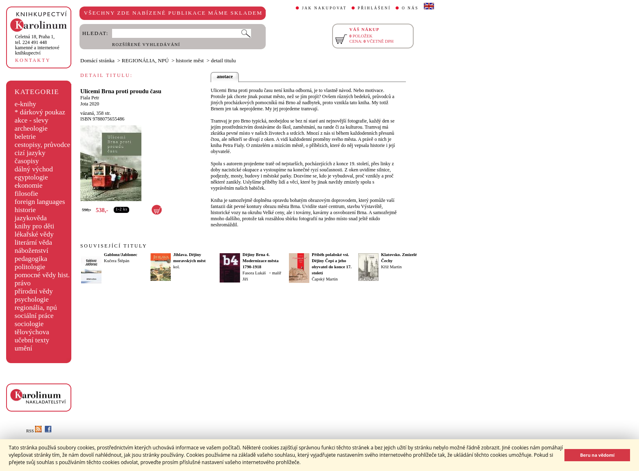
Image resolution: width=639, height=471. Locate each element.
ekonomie (28, 185)
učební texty (32, 340)
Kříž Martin (391, 267)
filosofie (26, 193)
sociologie (29, 324)
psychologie (32, 299)
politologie (30, 267)
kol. (176, 267)
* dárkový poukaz (40, 112)
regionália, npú (36, 307)
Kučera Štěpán (116, 261)
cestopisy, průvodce (43, 145)
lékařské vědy (34, 234)
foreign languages (40, 202)
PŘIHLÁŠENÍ (374, 8)
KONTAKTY (33, 60)
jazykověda (31, 218)
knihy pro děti (34, 226)
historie (25, 210)
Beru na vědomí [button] (597, 455)
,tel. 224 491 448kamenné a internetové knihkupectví (37, 45)
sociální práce (34, 316)
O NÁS (410, 8)
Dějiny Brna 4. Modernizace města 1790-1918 (260, 260)
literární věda (33, 242)
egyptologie (31, 177)
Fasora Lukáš (254, 273)
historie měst (190, 60)
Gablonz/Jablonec (120, 254)
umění (23, 348)
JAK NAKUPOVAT (324, 8)
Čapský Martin (325, 279)
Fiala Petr (89, 98)
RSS (34, 431)
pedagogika (31, 259)
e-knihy (25, 104)
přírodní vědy (34, 291)
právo (23, 283)
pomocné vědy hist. (42, 275)
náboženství (31, 250)
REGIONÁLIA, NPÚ (145, 60)
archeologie (31, 128)
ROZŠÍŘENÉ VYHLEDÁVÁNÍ (146, 44)
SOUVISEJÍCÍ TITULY (113, 246)
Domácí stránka (97, 60)
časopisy (27, 161)
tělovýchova (32, 332)
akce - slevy (31, 120)
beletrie (25, 136)
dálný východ (34, 169)
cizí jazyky (30, 153)
